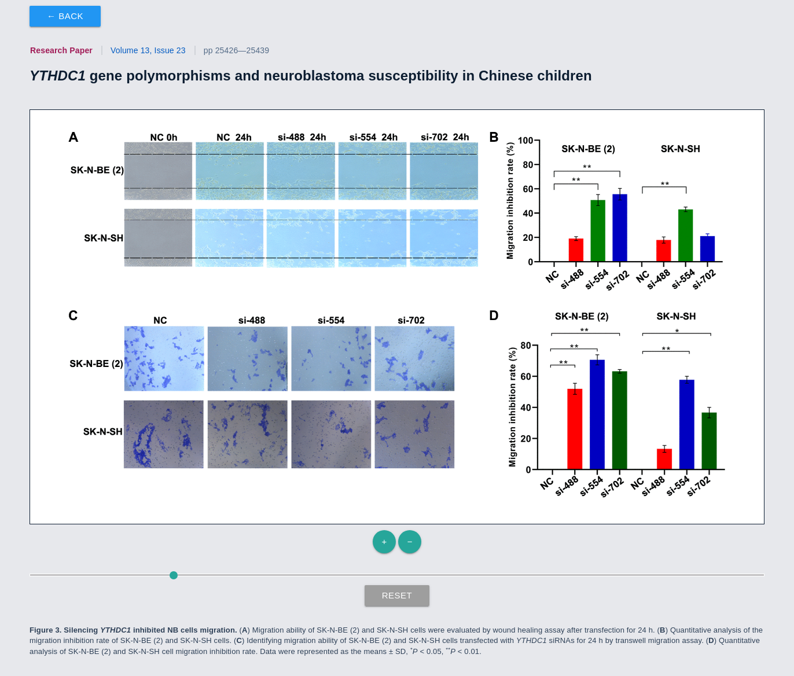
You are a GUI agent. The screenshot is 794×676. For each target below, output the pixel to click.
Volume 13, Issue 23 (148, 50)
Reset (397, 595)
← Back (65, 16)
